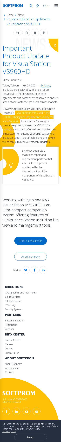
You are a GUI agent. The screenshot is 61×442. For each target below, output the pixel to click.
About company (30, 256)
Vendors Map (12, 368)
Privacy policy (9, 431)
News (21, 15)
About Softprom (19, 358)
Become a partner (14, 320)
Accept (30, 437)
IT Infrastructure (13, 301)
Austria (38, 6)
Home (10, 15)
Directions (14, 287)
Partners (13, 315)
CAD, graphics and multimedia (21, 292)
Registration (11, 324)
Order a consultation (30, 241)
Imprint (9, 348)
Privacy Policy (12, 352)
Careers (9, 344)
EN (44, 5)
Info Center (15, 334)
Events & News (12, 340)
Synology (46, 85)
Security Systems (14, 309)
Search (31, 6)
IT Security (10, 305)
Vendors (9, 328)
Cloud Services (12, 296)
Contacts (9, 372)
